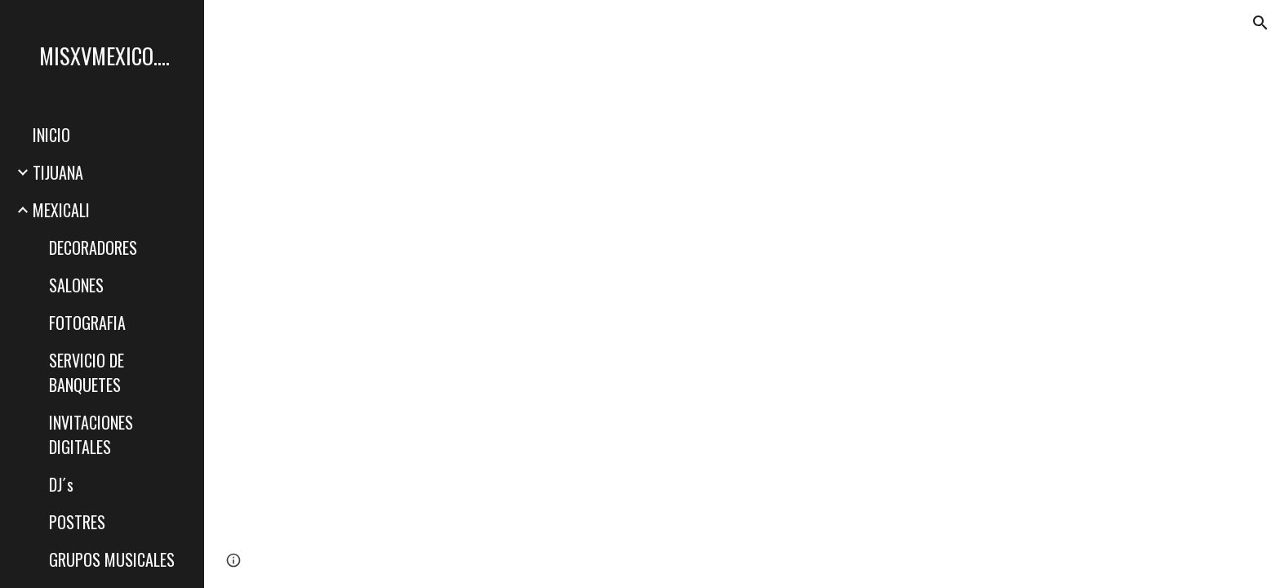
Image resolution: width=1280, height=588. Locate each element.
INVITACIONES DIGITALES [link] (91, 434)
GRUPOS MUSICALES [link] (112, 559)
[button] (1260, 22)
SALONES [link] (76, 285)
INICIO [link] (51, 134)
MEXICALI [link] (61, 210)
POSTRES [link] (77, 522)
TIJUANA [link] (58, 172)
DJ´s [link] (61, 484)
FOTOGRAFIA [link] (87, 322)
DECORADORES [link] (93, 247)
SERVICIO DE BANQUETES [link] (86, 372)
